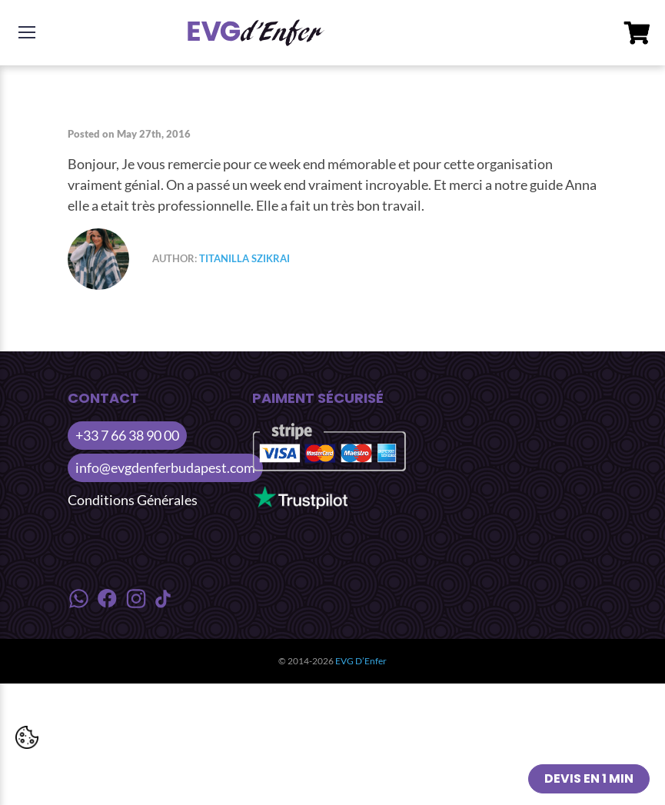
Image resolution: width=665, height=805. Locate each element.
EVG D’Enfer (361, 661)
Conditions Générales (133, 499)
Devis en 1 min (588, 778)
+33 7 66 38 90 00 (127, 435)
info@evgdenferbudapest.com (165, 467)
